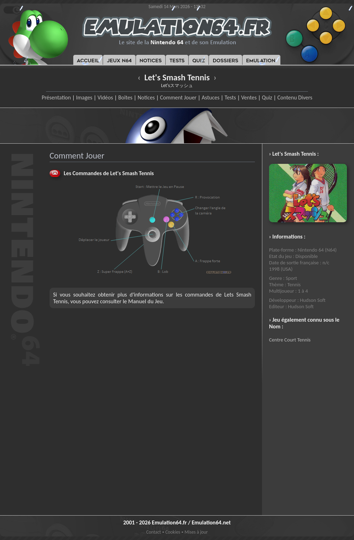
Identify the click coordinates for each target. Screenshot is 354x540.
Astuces (210, 97)
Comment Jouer (178, 97)
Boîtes (125, 97)
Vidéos (105, 97)
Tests (230, 97)
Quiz (267, 97)
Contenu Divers (294, 97)
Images (84, 97)
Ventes (249, 97)
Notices (146, 97)
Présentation (56, 97)
